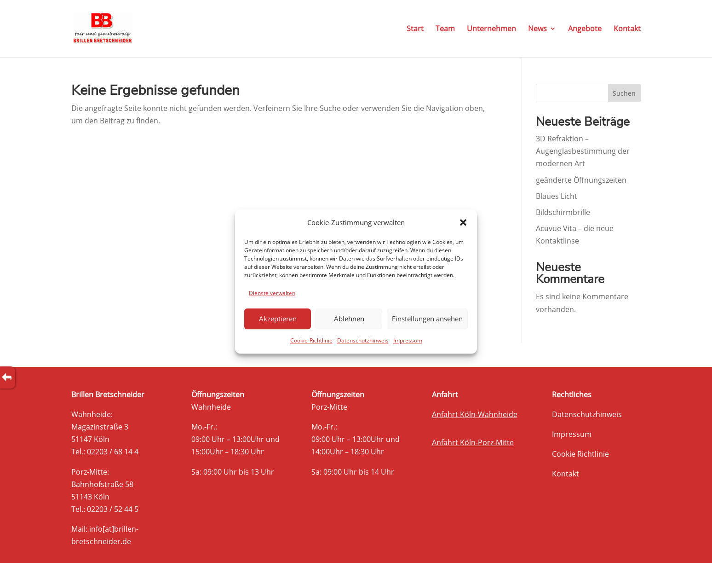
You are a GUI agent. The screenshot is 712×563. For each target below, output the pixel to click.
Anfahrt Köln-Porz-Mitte (473, 442)
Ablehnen (349, 319)
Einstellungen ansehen (427, 319)
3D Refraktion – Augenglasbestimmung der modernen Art (583, 150)
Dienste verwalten (272, 293)
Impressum (407, 340)
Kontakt (627, 29)
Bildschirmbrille (563, 212)
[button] (463, 222)
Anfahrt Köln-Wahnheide (474, 414)
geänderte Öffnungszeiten (581, 180)
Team (445, 29)
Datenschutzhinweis (363, 340)
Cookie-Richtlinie (311, 340)
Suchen (624, 93)
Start (415, 29)
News (537, 29)
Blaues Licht (556, 196)
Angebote (585, 29)
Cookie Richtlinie (580, 454)
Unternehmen (491, 29)
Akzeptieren (278, 319)
